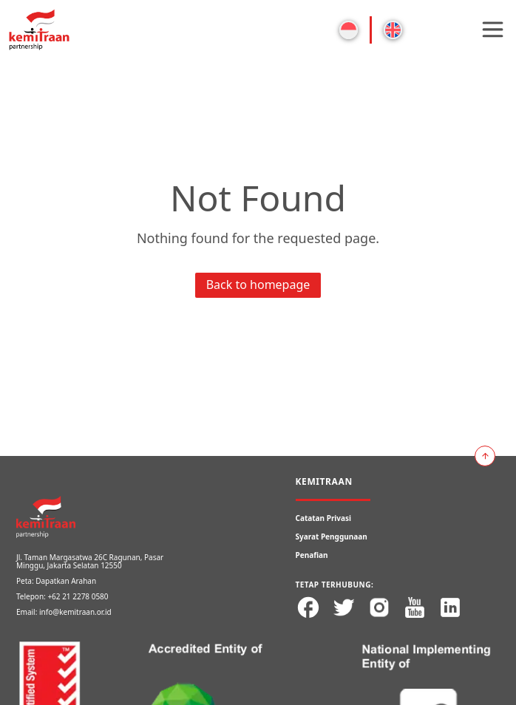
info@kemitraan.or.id (75, 612)
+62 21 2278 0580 (77, 596)
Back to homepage (258, 284)
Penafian (312, 555)
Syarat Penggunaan (331, 536)
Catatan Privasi (324, 518)
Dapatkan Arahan (65, 581)
